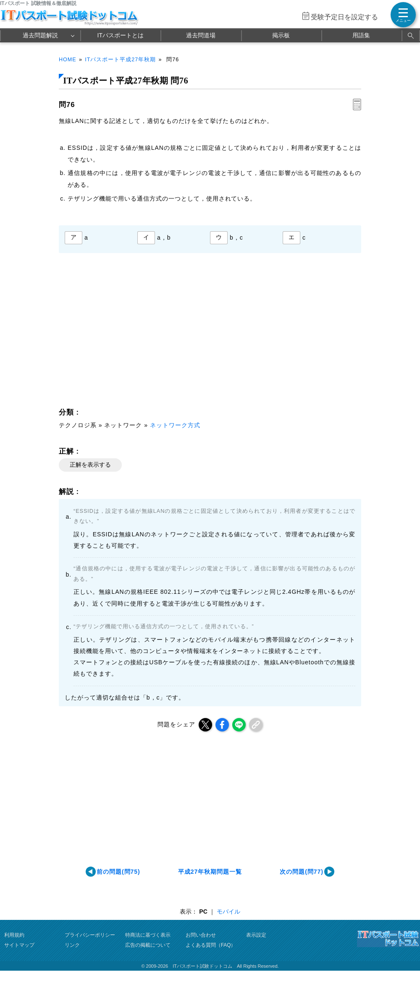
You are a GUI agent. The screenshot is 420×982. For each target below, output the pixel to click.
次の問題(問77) (301, 871)
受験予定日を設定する (344, 17)
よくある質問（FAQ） (211, 945)
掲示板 (281, 35)
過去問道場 (200, 35)
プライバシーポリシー (90, 935)
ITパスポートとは (120, 35)
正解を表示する (90, 464)
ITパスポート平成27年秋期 (120, 60)
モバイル (228, 911)
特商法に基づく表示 (148, 935)
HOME (67, 60)
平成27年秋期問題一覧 (210, 871)
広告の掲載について (148, 945)
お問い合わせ (201, 935)
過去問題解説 (40, 35)
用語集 (361, 35)
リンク (72, 945)
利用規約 (14, 935)
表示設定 (256, 935)
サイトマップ (19, 945)
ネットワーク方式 (175, 425)
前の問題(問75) (118, 871)
